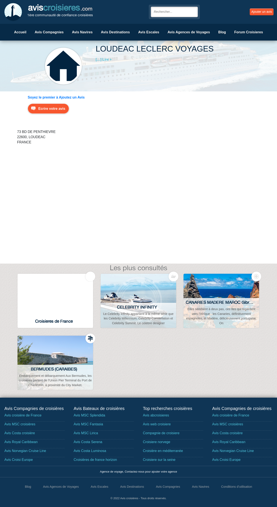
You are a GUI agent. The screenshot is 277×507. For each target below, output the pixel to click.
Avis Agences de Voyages (188, 32)
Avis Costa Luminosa (90, 451)
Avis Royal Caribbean (21, 442)
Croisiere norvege (156, 442)
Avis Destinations (115, 32)
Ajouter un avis (261, 11)
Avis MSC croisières (19, 424)
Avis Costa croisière (19, 433)
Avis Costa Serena (88, 442)
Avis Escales (148, 32)
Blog (222, 32)
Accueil (20, 32)
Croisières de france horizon (95, 460)
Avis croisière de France (22, 415)
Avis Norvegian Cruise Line (25, 451)
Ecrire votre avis (51, 108)
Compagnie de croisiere (161, 433)
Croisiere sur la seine (159, 460)
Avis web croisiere (157, 424)
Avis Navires (82, 32)
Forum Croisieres (248, 32)
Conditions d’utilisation (236, 486)
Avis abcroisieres (156, 415)
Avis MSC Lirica (86, 433)
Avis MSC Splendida (89, 415)
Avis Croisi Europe (18, 460)
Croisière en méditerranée (163, 451)
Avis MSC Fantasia (88, 424)
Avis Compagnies (49, 32)
